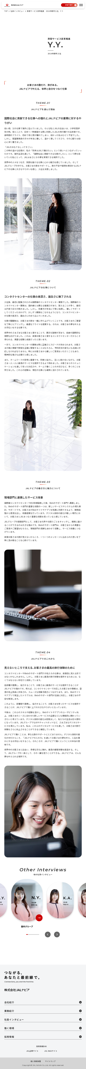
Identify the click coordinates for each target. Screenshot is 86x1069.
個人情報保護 (36, 1061)
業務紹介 (43, 1011)
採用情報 (43, 1036)
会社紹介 (43, 1002)
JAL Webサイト (52, 1051)
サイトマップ (50, 1061)
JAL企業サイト (33, 1051)
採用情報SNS (43, 1046)
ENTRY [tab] (68, 5)
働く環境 (43, 1028)
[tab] (81, 5)
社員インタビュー (43, 1019)
